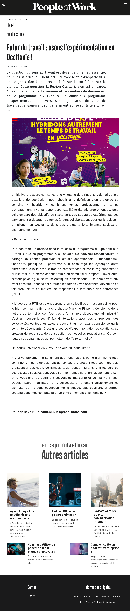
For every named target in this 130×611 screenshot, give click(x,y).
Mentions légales (83, 596)
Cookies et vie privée (110, 596)
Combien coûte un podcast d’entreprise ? (105, 548)
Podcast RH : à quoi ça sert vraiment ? (64, 513)
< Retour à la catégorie (17, 20)
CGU (96, 596)
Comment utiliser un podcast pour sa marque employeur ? (41, 548)
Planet (10, 25)
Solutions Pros (15, 34)
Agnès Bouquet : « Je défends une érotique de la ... (22, 514)
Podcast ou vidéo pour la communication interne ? (105, 516)
